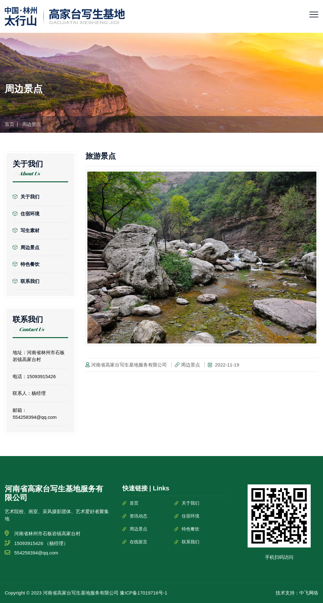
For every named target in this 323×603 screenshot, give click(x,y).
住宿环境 (26, 213)
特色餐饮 (26, 264)
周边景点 (26, 247)
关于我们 (26, 196)
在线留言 (138, 541)
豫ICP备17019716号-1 (143, 592)
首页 (9, 124)
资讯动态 (138, 515)
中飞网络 (308, 592)
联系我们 (26, 281)
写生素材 (26, 230)
